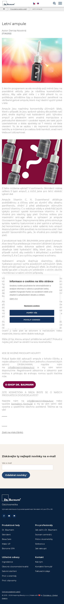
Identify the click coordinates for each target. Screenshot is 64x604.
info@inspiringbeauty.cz (21, 367)
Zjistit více (14, 299)
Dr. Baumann (8, 530)
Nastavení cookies (32, 306)
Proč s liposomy (9, 580)
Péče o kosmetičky (44, 539)
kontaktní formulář (22, 404)
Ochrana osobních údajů (11, 592)
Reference (40, 544)
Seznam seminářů (43, 534)
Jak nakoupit (41, 548)
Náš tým (39, 562)
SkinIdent (6, 534)
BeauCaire (6, 539)
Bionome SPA (8, 548)
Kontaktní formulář (43, 566)
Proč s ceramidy (9, 576)
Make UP (6, 544)
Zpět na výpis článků (12, 432)
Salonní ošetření (9, 571)
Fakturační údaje (42, 571)
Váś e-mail (7, 463)
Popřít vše (32, 313)
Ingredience (7, 562)
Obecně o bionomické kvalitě (15, 566)
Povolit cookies (32, 320)
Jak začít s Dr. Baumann (46, 530)
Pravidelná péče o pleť (18, 9)
